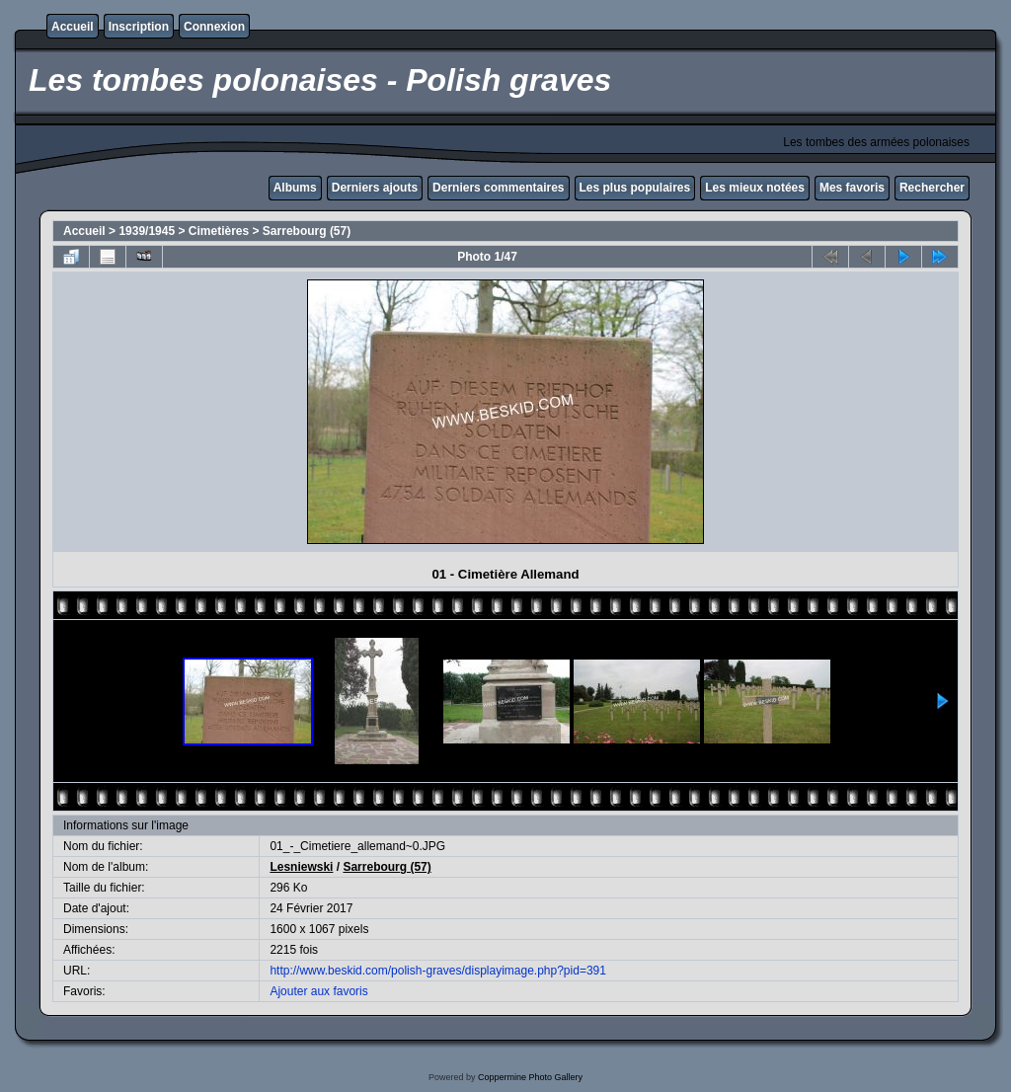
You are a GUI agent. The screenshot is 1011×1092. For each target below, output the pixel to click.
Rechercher (932, 188)
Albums (295, 188)
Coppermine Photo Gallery (530, 1077)
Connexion (214, 27)
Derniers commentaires (498, 188)
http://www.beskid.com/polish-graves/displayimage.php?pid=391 (438, 970)
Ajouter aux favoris (318, 991)
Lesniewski (301, 867)
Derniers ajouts (375, 188)
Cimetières (219, 231)
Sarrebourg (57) (306, 231)
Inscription (139, 27)
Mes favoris (852, 188)
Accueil (72, 27)
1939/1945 (146, 231)
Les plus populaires (635, 188)
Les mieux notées (755, 188)
